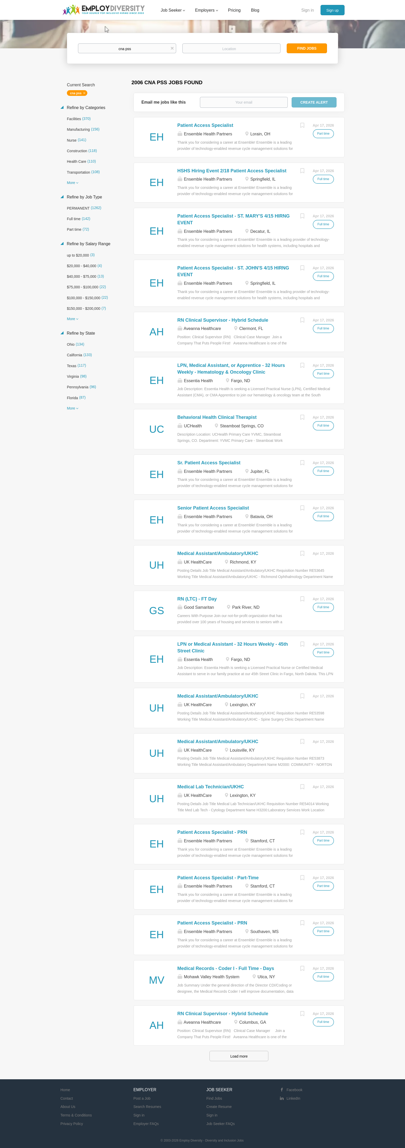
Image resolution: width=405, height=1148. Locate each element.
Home (65, 1090)
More (71, 183)
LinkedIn (293, 1098)
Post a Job (142, 1098)
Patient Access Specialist (205, 125)
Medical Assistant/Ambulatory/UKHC (217, 553)
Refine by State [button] (80, 333)
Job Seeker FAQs (220, 1124)
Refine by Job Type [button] (84, 197)
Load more (239, 1056)
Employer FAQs (146, 1124)
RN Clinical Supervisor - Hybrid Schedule (222, 320)
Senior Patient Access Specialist (213, 508)
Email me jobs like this (164, 102)
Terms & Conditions (76, 1115)
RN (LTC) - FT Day (197, 599)
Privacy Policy (71, 1124)
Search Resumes (147, 1107)
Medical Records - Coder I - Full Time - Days (225, 968)
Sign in (307, 10)
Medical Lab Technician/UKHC (210, 786)
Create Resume (219, 1107)
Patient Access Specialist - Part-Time (218, 877)
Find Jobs (307, 48)
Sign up (332, 10)
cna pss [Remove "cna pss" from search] (76, 93)
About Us (67, 1107)
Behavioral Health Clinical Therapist (217, 417)
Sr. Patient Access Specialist (208, 462)
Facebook (294, 1090)
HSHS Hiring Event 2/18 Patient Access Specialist (232, 170)
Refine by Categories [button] (85, 107)
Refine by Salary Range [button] (88, 244)
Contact (66, 1098)
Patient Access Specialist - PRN (212, 832)
